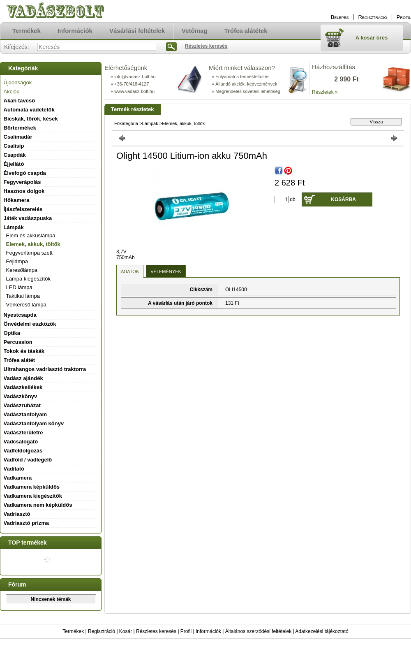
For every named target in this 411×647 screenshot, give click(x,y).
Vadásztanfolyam (25, 414)
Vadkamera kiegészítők (33, 496)
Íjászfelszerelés (23, 209)
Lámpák (150, 123)
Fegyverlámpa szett (29, 253)
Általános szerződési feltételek (258, 631)
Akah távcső (19, 100)
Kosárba (343, 199)
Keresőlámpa (22, 270)
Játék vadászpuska (28, 218)
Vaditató (14, 469)
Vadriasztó (17, 514)
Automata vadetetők (29, 110)
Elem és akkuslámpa (30, 235)
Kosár (125, 631)
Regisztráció (101, 631)
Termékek (73, 631)
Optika (12, 333)
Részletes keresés (156, 631)
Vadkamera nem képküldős (38, 505)
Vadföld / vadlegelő (28, 460)
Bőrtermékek (20, 128)
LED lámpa (19, 287)
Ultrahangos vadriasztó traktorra (45, 369)
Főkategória (126, 123)
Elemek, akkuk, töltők (33, 244)
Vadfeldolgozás (23, 451)
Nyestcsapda (20, 315)
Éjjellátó (14, 164)
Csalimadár (18, 137)
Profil (186, 631)
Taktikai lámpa (23, 296)
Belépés (340, 17)
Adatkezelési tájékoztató (321, 631)
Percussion (18, 342)
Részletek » (325, 92)
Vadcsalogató (21, 441)
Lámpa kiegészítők (28, 279)
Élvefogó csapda (25, 173)
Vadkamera (18, 478)
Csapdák (15, 155)
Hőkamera (17, 200)
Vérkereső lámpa (26, 304)
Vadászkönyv (20, 396)
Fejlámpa (17, 261)
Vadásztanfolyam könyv (34, 423)
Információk (208, 631)
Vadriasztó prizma (26, 523)
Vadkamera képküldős (32, 487)
